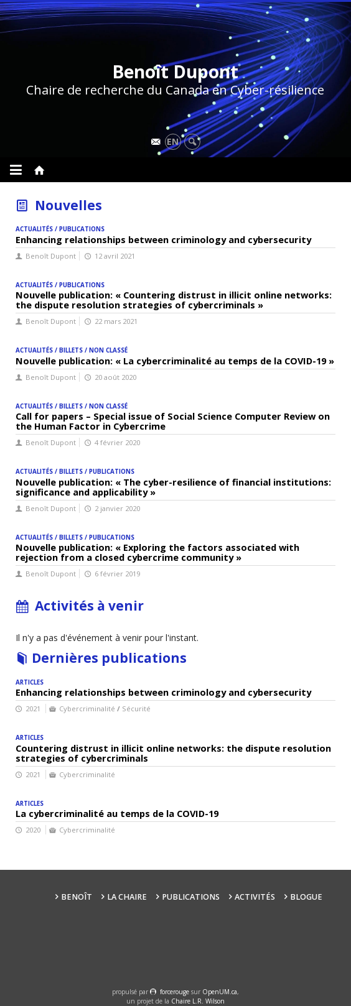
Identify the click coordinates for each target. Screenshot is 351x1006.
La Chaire (127, 897)
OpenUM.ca (219, 991)
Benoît (76, 897)
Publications (191, 897)
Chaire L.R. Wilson (198, 1001)
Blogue (306, 897)
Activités (255, 897)
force (174, 991)
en (173, 141)
